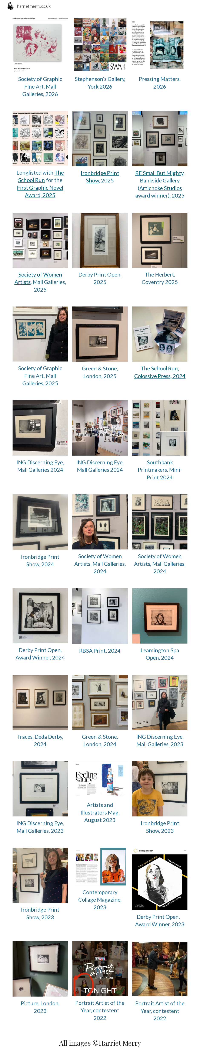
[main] (40, 86)
